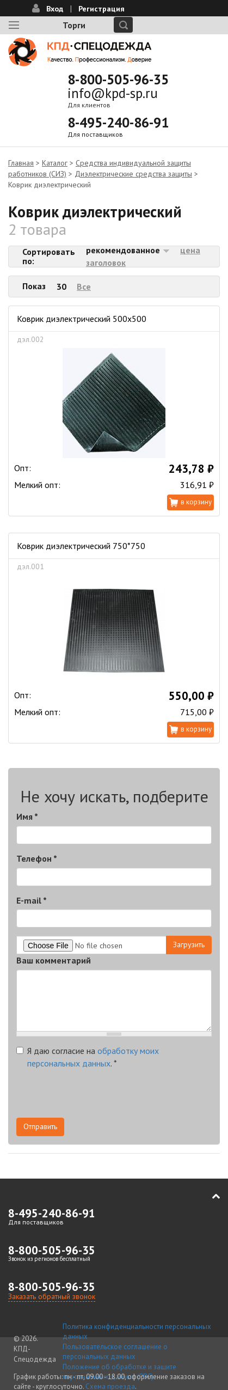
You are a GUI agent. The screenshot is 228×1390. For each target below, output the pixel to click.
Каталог (54, 163)
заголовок (106, 262)
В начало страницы (208, 1196)
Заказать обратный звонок (51, 1296)
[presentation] (99, 1096)
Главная (21, 163)
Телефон (36, 858)
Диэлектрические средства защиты (133, 174)
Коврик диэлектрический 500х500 (81, 318)
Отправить (40, 1126)
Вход (54, 9)
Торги (74, 25)
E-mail (31, 900)
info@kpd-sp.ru (112, 93)
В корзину (196, 502)
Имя (27, 816)
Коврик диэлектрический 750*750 (81, 545)
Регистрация (101, 9)
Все (84, 286)
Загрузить (189, 944)
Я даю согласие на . (87, 1057)
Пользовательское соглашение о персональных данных (115, 1352)
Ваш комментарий (53, 960)
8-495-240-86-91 (118, 122)
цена (190, 250)
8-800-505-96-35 (118, 79)
